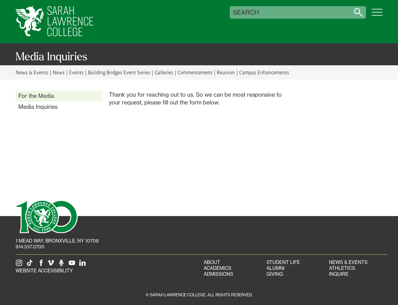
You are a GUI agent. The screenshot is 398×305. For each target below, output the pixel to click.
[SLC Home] (54, 21)
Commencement (195, 72)
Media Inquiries (38, 106)
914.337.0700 (30, 247)
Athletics (342, 268)
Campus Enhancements (264, 72)
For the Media (36, 95)
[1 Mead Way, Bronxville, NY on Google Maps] (57, 241)
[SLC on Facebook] (41, 265)
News (59, 72)
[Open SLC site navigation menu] (377, 15)
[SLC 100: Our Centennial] (47, 216)
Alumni (275, 268)
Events (76, 72)
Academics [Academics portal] (217, 268)
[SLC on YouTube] (73, 265)
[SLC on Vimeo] (52, 265)
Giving (274, 274)
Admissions (218, 274)
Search (246, 12)
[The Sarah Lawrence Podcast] (62, 265)
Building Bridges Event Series (119, 72)
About (212, 262)
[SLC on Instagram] (20, 265)
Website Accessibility (44, 271)
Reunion (225, 72)
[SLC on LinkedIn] (83, 265)
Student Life (283, 262)
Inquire (339, 274)
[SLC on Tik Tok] (30, 265)
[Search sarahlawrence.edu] (358, 12)
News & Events (32, 72)
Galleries (164, 72)
